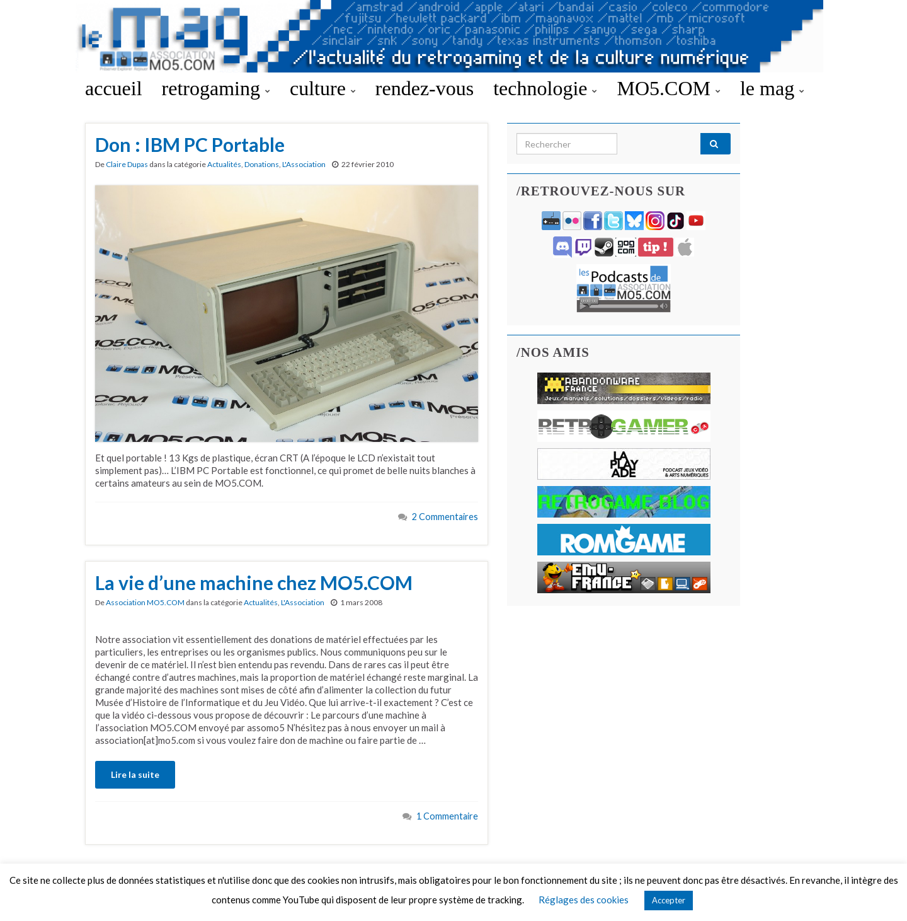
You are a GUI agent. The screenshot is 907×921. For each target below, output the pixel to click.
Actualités (224, 164)
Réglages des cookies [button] (584, 899)
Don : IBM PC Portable (190, 144)
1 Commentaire (447, 816)
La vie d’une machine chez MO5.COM (254, 582)
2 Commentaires (445, 516)
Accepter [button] (668, 900)
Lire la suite (135, 774)
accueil (113, 88)
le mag (772, 88)
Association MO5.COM (145, 602)
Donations (261, 164)
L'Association (304, 164)
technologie (545, 88)
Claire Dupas (127, 164)
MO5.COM (668, 88)
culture (323, 88)
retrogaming (216, 88)
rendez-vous (424, 88)
